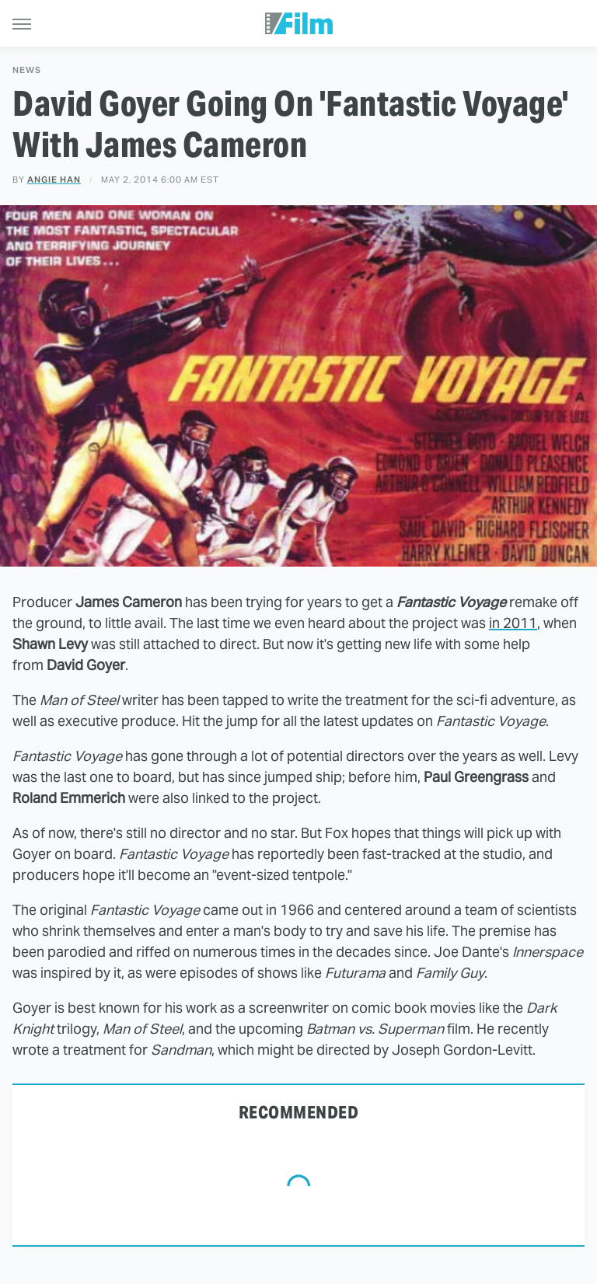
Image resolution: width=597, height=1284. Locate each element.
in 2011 (513, 623)
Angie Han (54, 179)
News (26, 70)
